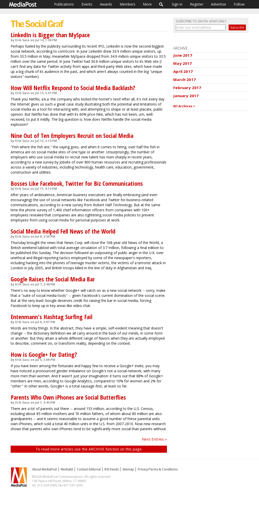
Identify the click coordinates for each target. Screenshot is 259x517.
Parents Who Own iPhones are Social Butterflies (68, 397)
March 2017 (184, 79)
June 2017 (182, 55)
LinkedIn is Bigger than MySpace (50, 35)
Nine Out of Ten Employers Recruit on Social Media (72, 135)
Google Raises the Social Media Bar (53, 279)
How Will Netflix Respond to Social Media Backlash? (73, 88)
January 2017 (186, 95)
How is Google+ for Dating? (44, 354)
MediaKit (67, 469)
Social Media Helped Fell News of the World (63, 231)
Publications (64, 4)
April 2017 (183, 71)
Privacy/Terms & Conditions (158, 469)
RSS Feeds (111, 469)
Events (86, 4)
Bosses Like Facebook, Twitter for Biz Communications (77, 183)
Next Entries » (154, 439)
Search (161, 4)
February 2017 (187, 87)
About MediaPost (44, 469)
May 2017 (182, 63)
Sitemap (128, 469)
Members (127, 4)
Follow (239, 4)
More (147, 4)
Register (196, 4)
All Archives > (184, 106)
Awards (106, 4)
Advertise (218, 4)
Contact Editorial (89, 469)
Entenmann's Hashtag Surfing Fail (51, 317)
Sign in (177, 4)
